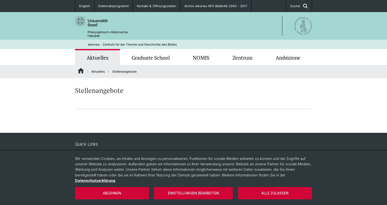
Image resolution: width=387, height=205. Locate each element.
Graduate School (151, 57)
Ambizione (288, 57)
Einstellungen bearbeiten (193, 193)
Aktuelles (97, 57)
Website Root (81, 70)
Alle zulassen (275, 193)
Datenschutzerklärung (95, 180)
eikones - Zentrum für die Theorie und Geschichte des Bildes (132, 44)
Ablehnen (112, 193)
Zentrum (242, 57)
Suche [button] (299, 6)
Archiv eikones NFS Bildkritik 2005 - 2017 (215, 6)
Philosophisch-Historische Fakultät (108, 34)
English (84, 6)
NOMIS (201, 57)
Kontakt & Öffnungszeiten (156, 6)
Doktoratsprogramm (113, 6)
